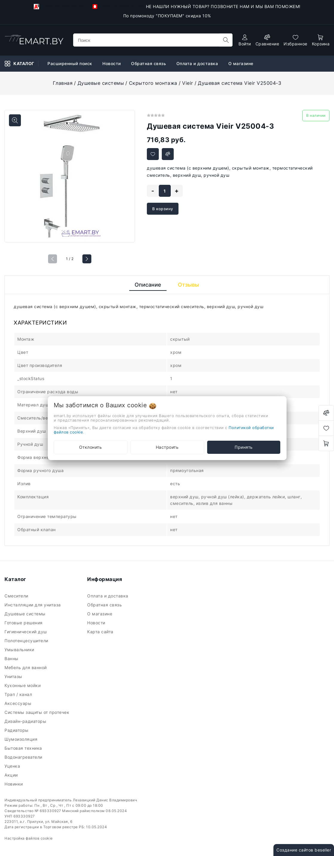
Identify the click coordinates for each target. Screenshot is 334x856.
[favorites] (295, 40)
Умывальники (20, 649)
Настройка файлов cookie (28, 838)
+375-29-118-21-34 (59, 6)
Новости (97, 622)
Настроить (167, 447)
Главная (63, 83)
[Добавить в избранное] (153, 154)
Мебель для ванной (26, 667)
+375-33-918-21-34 (118, 6)
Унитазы (14, 676)
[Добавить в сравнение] (168, 154)
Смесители (17, 595)
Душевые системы (101, 83)
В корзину (162, 208)
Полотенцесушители (27, 640)
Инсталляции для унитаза (33, 604)
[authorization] (244, 40)
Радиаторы (17, 730)
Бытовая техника (23, 748)
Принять (244, 447)
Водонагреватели (24, 757)
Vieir (187, 83)
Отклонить (90, 447)
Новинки (14, 783)
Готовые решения (24, 622)
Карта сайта (101, 631)
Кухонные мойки (23, 685)
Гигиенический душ (26, 631)
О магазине (100, 613)
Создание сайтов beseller (303, 849)
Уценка (12, 766)
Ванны (12, 658)
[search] (226, 40)
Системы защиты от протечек (37, 712)
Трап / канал (18, 694)
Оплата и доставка (108, 595)
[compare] (267, 40)
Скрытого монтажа (153, 83)
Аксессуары (18, 703)
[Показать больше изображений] (15, 120)
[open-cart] (321, 40)
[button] (86, 258)
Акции (11, 774)
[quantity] (165, 191)
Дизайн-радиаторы (26, 721)
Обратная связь (105, 604)
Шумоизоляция (21, 739)
